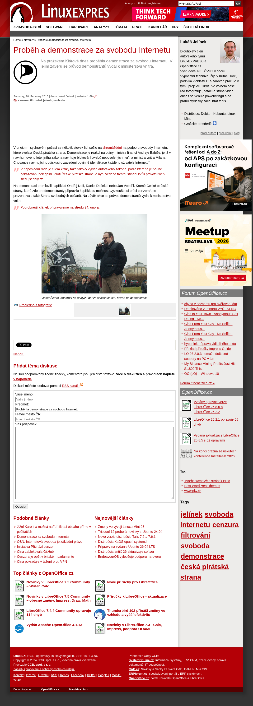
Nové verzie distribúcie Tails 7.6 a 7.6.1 (127, 551)
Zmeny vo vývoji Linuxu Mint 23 (121, 541)
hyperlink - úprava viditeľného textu (210, 344)
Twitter (91, 689)
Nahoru (19, 354)
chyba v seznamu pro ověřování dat (210, 304)
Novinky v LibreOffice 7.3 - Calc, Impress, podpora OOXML (134, 641)
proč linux (225, 133)
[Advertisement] (95, 125)
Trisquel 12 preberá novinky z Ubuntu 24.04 (130, 546)
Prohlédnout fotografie (35, 305)
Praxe (138, 27)
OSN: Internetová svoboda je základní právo (49, 556)
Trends (64, 689)
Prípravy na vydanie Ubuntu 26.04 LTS (126, 561)
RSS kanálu (71, 386)
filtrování (36, 100)
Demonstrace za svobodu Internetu (43, 551)
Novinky (28, 39)
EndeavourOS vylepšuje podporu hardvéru (129, 571)
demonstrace (202, 556)
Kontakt (19, 689)
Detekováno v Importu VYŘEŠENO (210, 309)
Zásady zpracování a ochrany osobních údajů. (44, 683)
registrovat (154, 3)
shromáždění (112, 147)
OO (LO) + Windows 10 (201, 374)
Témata (120, 27)
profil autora (208, 133)
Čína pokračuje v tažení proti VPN (42, 576)
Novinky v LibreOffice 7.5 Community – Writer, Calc (58, 598)
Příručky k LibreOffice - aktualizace (137, 610)
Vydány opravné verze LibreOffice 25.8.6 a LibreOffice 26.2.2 (210, 407)
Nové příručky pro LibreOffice (132, 596)
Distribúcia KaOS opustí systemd (122, 556)
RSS (54, 689)
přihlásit (141, 3)
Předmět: (22, 404)
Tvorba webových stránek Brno (207, 481)
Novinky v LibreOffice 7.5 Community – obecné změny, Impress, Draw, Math (59, 612)
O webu (43, 689)
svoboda (59, 100)
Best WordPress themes (202, 486)
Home (17, 39)
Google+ (103, 689)
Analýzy (101, 27)
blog (237, 133)
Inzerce (31, 689)
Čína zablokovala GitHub (35, 566)
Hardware (79, 27)
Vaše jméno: (24, 394)
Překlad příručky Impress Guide (207, 349)
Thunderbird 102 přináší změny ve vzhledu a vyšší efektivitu (136, 627)
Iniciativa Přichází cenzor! (36, 561)
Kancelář (157, 27)
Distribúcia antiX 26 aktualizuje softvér (126, 566)
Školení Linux (196, 27)
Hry (175, 27)
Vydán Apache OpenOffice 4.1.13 (54, 639)
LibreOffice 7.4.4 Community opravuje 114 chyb (59, 627)
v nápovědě (23, 379)
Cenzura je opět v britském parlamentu (45, 571)
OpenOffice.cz (197, 392)
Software (55, 27)
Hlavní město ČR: (28, 414)
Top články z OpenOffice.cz (44, 587)
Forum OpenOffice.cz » (197, 383)
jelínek (47, 100)
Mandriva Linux (79, 703)
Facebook (77, 689)
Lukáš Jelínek (66, 96)
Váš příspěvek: (26, 424)
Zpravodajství (27, 27)
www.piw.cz (192, 491)
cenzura (23, 100)
